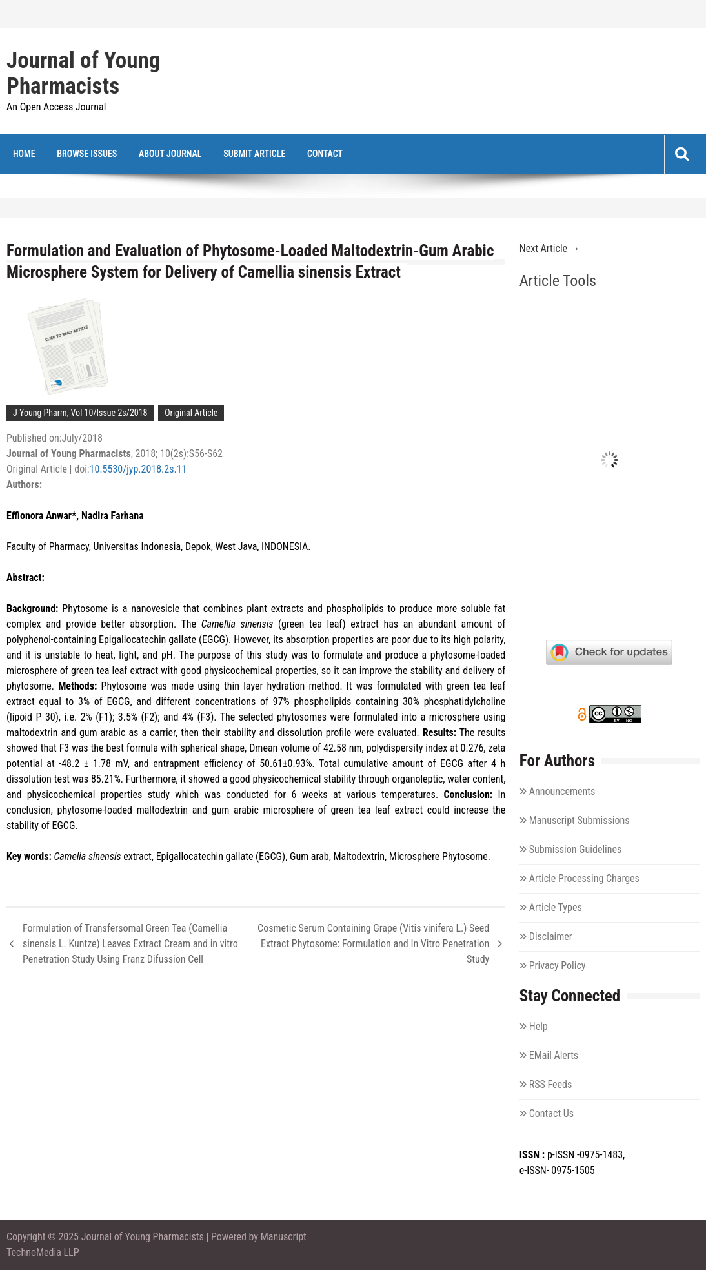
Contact (325, 154)
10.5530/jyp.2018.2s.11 (138, 469)
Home (24, 154)
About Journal (170, 154)
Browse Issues (87, 154)
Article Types (555, 907)
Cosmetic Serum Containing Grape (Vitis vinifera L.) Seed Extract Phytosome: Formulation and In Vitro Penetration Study (373, 943)
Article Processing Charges (584, 878)
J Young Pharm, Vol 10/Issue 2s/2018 (80, 412)
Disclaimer (550, 936)
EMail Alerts (553, 1055)
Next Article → (549, 248)
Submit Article (254, 154)
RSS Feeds (550, 1084)
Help (538, 1026)
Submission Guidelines (575, 849)
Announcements (562, 791)
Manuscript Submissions (579, 820)
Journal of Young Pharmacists (83, 73)
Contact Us (551, 1113)
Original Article (191, 412)
